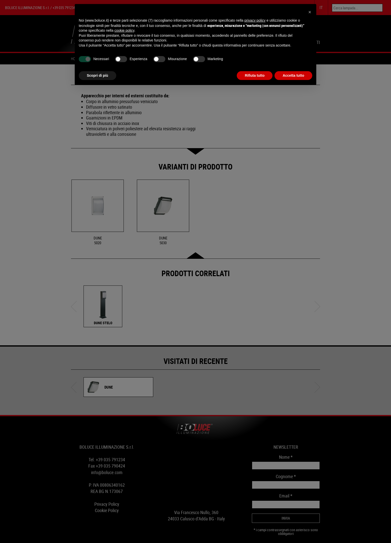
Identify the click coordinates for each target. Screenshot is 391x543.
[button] (310, 12)
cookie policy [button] (124, 30)
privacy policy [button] (254, 20)
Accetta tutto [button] (293, 75)
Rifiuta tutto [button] (255, 75)
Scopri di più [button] (97, 75)
